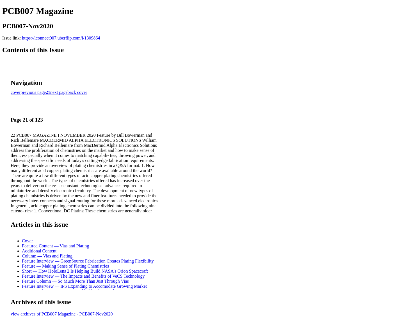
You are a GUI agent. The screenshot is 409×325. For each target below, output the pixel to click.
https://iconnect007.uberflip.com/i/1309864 (61, 38)
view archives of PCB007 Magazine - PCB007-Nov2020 (62, 314)
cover (16, 92)
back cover (77, 92)
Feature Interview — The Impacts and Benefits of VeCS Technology (83, 276)
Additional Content (39, 251)
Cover (27, 240)
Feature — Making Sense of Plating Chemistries (65, 266)
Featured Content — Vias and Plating (55, 245)
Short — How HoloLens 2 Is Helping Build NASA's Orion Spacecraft (85, 271)
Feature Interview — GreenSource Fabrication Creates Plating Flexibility (88, 261)
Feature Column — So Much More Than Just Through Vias (75, 281)
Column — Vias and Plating (47, 256)
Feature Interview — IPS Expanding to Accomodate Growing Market (84, 286)
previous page (33, 92)
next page (59, 92)
